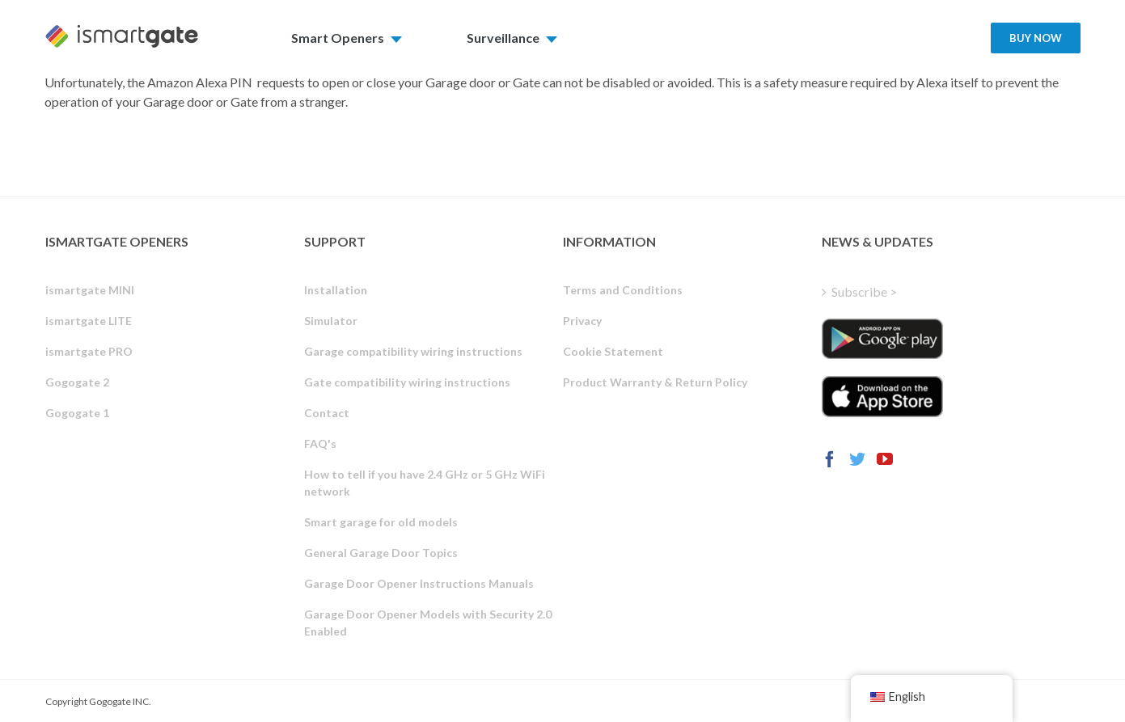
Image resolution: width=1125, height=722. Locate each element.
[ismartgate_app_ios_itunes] (882, 396)
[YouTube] (885, 459)
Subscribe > (864, 291)
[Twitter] (857, 459)
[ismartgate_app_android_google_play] (882, 339)
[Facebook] (830, 459)
